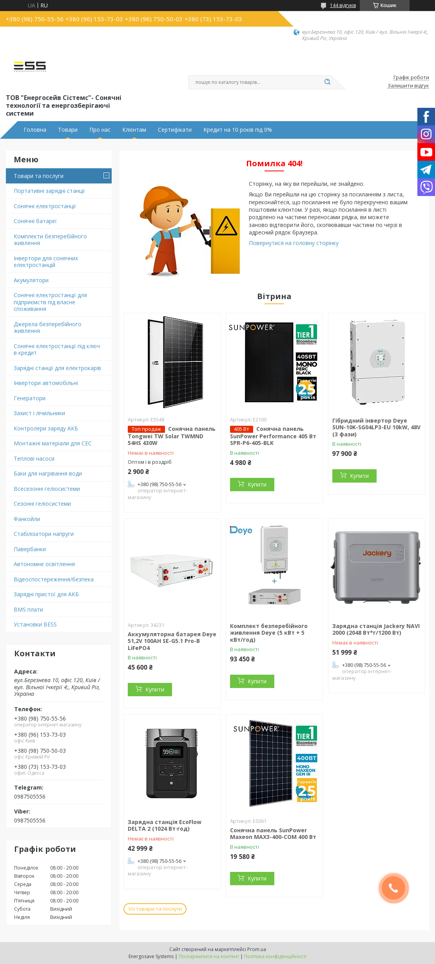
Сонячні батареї (35, 221)
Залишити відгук (408, 86)
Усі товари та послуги (155, 908)
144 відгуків (343, 5)
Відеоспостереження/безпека (54, 579)
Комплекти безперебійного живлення (50, 239)
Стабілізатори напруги (44, 533)
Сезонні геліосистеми (42, 503)
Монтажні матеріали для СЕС (53, 443)
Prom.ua (256, 949)
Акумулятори (31, 280)
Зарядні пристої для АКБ (46, 594)
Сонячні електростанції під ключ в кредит (57, 349)
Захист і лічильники (39, 413)
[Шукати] (327, 82)
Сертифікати (175, 130)
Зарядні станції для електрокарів (57, 368)
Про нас (100, 130)
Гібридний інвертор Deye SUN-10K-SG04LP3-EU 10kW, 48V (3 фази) (376, 427)
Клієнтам (134, 130)
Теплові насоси (34, 458)
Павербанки (30, 549)
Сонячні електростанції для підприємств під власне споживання (50, 301)
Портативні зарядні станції (49, 190)
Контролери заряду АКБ (46, 428)
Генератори (29, 398)
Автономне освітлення (44, 564)
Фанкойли (27, 519)
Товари (68, 130)
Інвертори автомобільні (46, 383)
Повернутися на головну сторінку (294, 243)
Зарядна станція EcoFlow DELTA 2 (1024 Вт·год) (164, 825)
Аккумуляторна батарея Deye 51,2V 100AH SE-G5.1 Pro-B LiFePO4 (172, 641)
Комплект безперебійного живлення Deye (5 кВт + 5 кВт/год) (269, 632)
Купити (257, 484)
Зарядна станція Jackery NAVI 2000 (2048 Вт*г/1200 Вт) (376, 629)
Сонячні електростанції (45, 206)
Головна (35, 130)
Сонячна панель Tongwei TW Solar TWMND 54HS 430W (172, 436)
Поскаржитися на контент (209, 956)
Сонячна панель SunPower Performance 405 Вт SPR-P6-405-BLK (273, 436)
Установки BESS (35, 624)
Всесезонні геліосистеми (47, 488)
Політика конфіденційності (275, 956)
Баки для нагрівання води (48, 473)
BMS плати (28, 609)
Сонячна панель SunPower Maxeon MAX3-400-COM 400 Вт (273, 833)
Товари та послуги (38, 176)
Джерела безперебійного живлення (48, 327)
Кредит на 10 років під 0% (237, 130)
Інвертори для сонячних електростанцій (46, 261)
